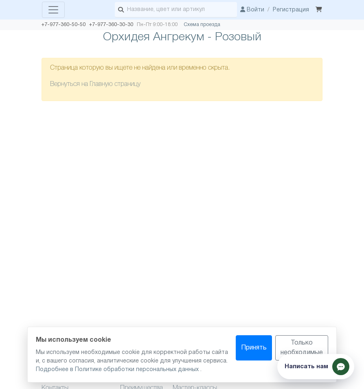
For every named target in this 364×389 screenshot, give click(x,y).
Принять (254, 348)
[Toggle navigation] (53, 10)
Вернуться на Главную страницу (95, 84)
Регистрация (291, 10)
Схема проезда (202, 24)
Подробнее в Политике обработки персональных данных (118, 369)
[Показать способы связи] (315, 366)
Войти (252, 10)
